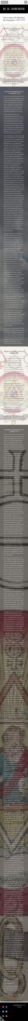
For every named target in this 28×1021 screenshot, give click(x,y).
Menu (4, 2)
